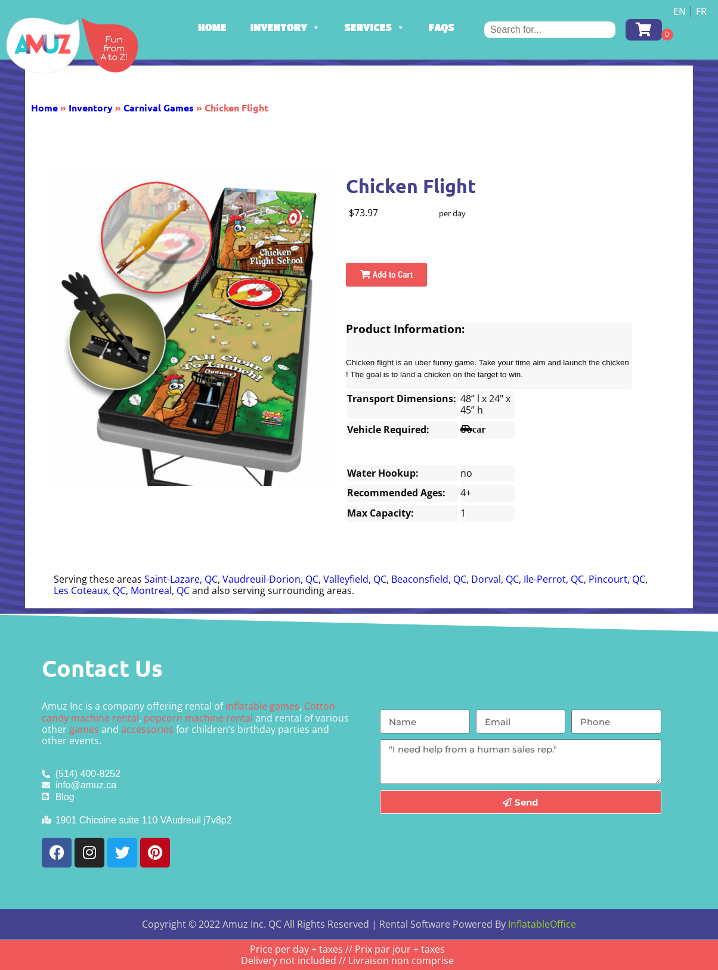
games (84, 729)
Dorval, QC (495, 579)
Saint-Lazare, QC (181, 579)
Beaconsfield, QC (428, 579)
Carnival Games (158, 107)
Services (374, 27)
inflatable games (262, 706)
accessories (147, 729)
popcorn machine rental (198, 718)
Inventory (285, 27)
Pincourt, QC (617, 579)
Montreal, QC (160, 590)
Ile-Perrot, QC (554, 579)
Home (212, 27)
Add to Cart (386, 274)
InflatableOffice (542, 924)
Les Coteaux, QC (90, 590)
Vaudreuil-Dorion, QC (270, 579)
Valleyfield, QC (354, 579)
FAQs (441, 27)
